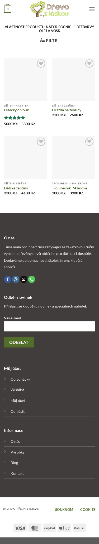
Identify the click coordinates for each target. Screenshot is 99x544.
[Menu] (92, 9)
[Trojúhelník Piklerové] (73, 157)
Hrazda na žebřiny (66, 110)
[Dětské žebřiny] (25, 157)
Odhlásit (18, 411)
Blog (14, 462)
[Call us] (31, 279)
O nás (15, 441)
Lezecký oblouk (16, 110)
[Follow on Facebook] (7, 279)
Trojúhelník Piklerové (69, 188)
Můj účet (18, 400)
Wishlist (17, 389)
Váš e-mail (49, 326)
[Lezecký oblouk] (25, 79)
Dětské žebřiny (16, 188)
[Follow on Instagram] (15, 279)
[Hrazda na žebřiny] (73, 79)
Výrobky (18, 452)
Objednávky (20, 379)
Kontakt (17, 473)
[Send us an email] (23, 279)
